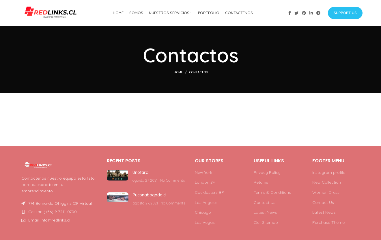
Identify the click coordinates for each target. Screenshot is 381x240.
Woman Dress (325, 192)
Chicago (203, 212)
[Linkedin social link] (311, 13)
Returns (261, 182)
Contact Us (264, 202)
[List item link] (58, 212)
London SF (205, 182)
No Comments (172, 180)
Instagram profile (328, 172)
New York (203, 172)
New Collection (326, 182)
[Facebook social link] (290, 13)
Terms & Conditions (272, 192)
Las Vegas (205, 222)
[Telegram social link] (318, 13)
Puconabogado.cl (149, 195)
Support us (345, 12)
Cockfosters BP (209, 192)
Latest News (265, 212)
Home (178, 72)
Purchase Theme (328, 222)
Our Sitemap (266, 222)
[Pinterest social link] (304, 13)
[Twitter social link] (296, 13)
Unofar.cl (140, 172)
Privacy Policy (267, 172)
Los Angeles (206, 202)
